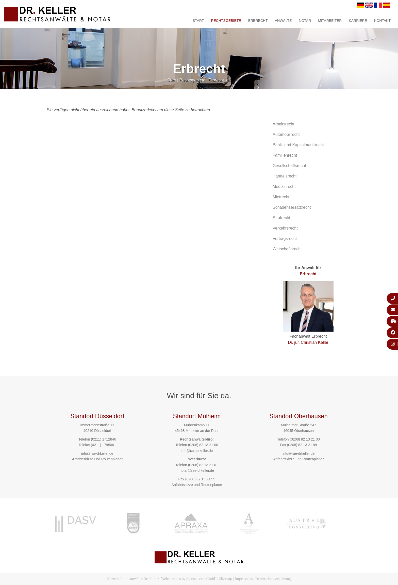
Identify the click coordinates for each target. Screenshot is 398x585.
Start (198, 21)
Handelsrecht (284, 176)
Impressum (244, 578)
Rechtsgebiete (226, 21)
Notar (305, 21)
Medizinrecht (284, 186)
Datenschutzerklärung (273, 578)
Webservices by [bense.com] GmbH (189, 578)
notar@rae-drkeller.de (196, 470)
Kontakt (382, 21)
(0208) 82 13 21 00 (203, 445)
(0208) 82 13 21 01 (203, 465)
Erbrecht (258, 21)
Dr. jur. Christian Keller (308, 342)
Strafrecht (281, 218)
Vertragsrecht (285, 238)
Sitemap (225, 578)
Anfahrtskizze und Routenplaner (97, 459)
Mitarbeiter (330, 21)
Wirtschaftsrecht (287, 249)
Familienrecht (285, 155)
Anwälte (283, 21)
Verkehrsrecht (285, 228)
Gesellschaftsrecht (289, 166)
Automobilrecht (286, 134)
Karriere (358, 21)
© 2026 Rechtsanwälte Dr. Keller (133, 578)
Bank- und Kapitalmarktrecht (298, 145)
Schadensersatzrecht (292, 207)
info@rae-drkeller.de (97, 453)
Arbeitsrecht (283, 124)
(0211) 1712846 (103, 439)
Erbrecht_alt (219, 80)
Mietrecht (281, 197)
